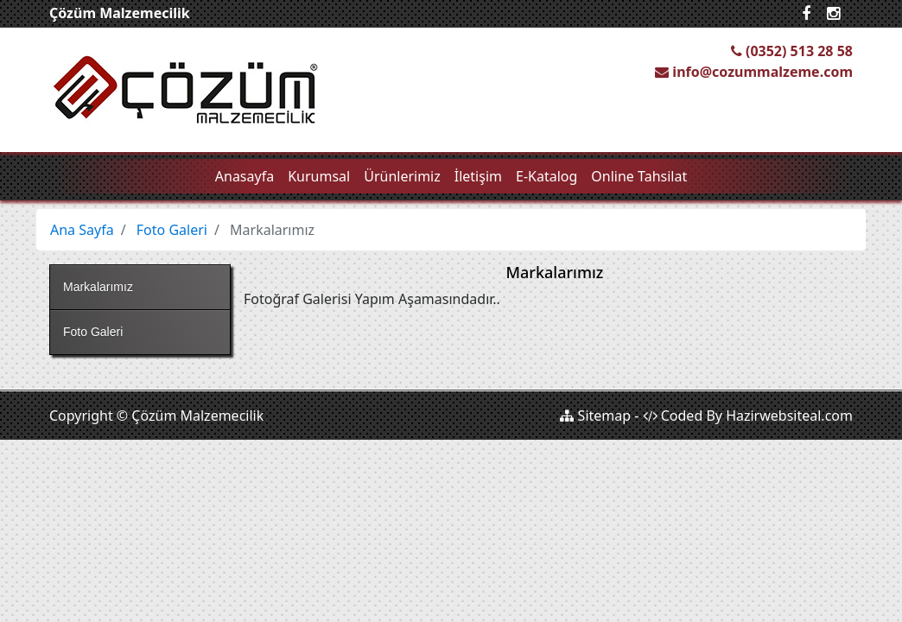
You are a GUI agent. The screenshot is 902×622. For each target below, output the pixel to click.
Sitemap (595, 415)
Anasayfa (244, 176)
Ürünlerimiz (402, 176)
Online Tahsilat (639, 176)
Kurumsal (319, 176)
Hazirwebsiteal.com (789, 415)
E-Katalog (546, 176)
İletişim (478, 176)
